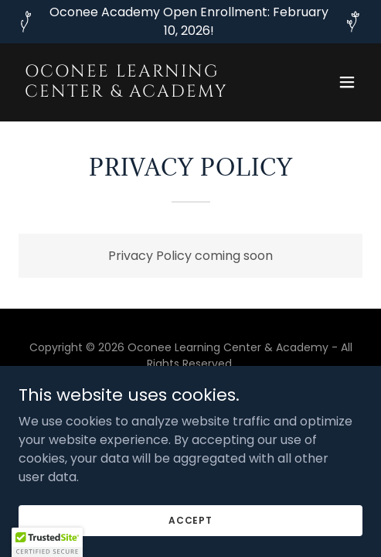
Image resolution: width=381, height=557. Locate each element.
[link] (139, 92)
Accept (190, 519)
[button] (347, 82)
